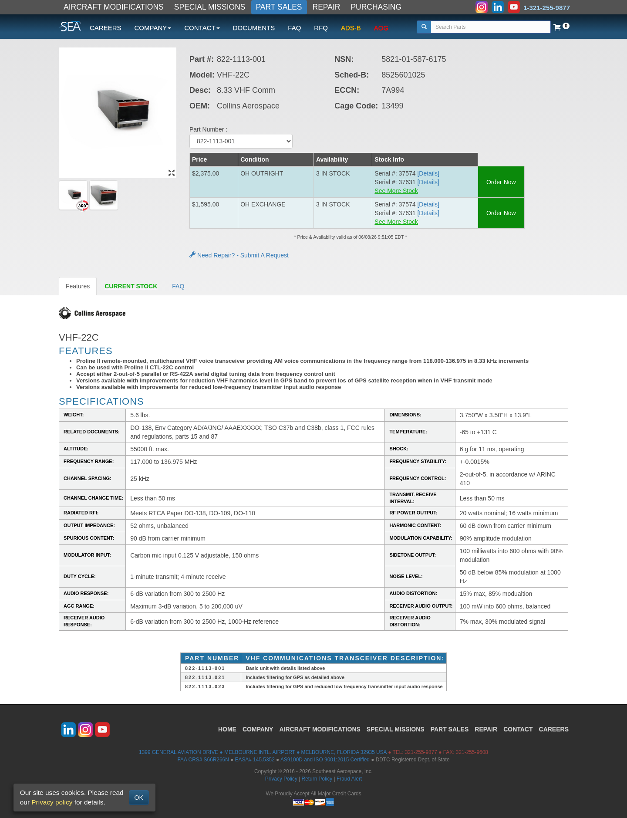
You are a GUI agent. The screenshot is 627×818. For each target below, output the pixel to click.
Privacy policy (51, 802)
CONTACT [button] (201, 27)
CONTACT (518, 729)
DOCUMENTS (254, 27)
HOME (227, 729)
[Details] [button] (428, 173)
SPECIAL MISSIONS (210, 7)
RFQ (321, 27)
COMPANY (258, 729)
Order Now (501, 182)
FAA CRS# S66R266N (203, 760)
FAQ (294, 27)
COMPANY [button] (153, 27)
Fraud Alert (349, 779)
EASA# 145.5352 (255, 760)
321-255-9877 (421, 752)
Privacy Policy (281, 779)
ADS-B (351, 27)
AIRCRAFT (319, 729)
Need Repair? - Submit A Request (239, 255)
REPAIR (326, 7)
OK (139, 797)
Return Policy (317, 779)
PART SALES (279, 7)
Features (78, 286)
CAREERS (105, 27)
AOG (381, 27)
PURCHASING (376, 7)
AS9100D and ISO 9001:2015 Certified (325, 760)
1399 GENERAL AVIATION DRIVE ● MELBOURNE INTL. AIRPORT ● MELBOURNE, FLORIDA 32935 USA (263, 752)
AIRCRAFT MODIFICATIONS (114, 7)
